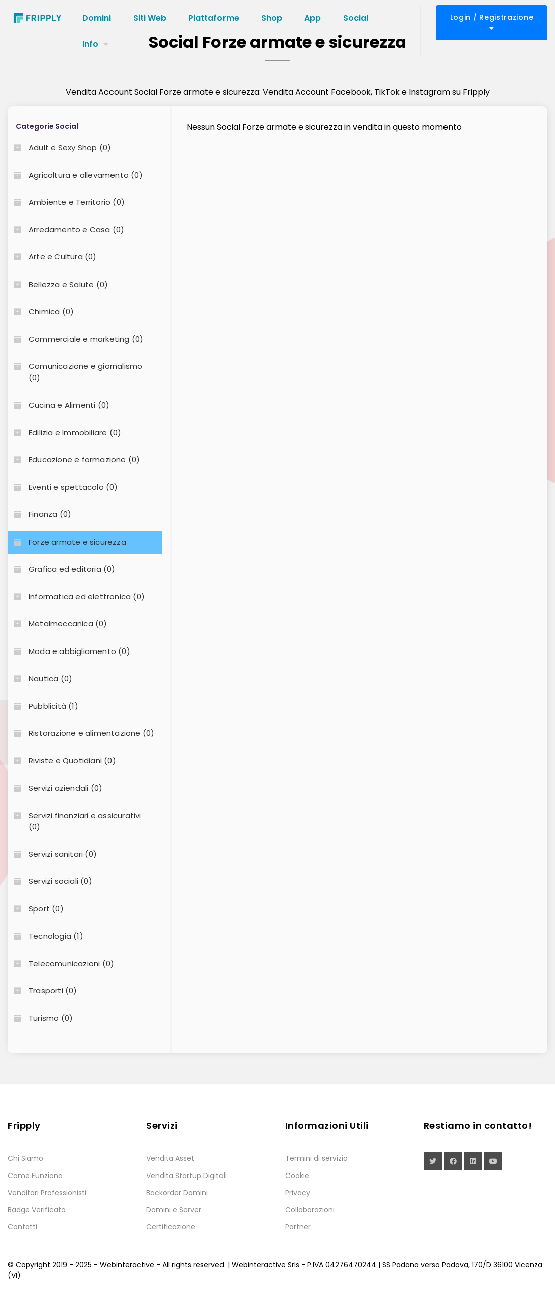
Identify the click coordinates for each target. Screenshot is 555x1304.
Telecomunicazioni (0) (61, 963)
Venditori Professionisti (47, 1193)
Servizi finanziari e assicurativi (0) (74, 821)
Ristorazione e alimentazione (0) (81, 733)
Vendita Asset (170, 1158)
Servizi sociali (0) (50, 881)
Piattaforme (213, 18)
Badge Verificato (37, 1210)
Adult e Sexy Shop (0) (59, 147)
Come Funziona (35, 1175)
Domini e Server (173, 1210)
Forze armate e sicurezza (67, 542)
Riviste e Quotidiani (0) (62, 760)
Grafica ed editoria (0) (62, 569)
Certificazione (170, 1227)
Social (355, 18)
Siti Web (149, 18)
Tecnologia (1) (45, 936)
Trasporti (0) (42, 990)
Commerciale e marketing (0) (75, 339)
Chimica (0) (41, 311)
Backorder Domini (177, 1193)
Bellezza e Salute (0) (58, 284)
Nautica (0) (40, 678)
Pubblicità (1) (43, 706)
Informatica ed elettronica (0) (76, 596)
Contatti (22, 1227)
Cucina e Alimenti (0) (58, 405)
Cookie (297, 1175)
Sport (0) (36, 908)
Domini (96, 18)
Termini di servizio (316, 1158)
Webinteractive (127, 1265)
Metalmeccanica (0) (57, 623)
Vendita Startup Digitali (186, 1175)
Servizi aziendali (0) (55, 788)
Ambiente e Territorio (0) (66, 202)
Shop (271, 18)
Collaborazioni (310, 1210)
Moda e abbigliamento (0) (69, 651)
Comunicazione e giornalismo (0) (75, 372)
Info (90, 44)
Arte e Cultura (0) (52, 256)
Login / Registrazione (492, 22)
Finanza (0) (39, 514)
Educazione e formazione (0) (74, 459)
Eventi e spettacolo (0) (63, 487)
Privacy (297, 1193)
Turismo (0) (40, 1018)
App (312, 18)
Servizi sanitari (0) (52, 854)
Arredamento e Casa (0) (66, 229)
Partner (298, 1227)
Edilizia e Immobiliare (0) (64, 432)
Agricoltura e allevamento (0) (75, 175)
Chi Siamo (25, 1158)
